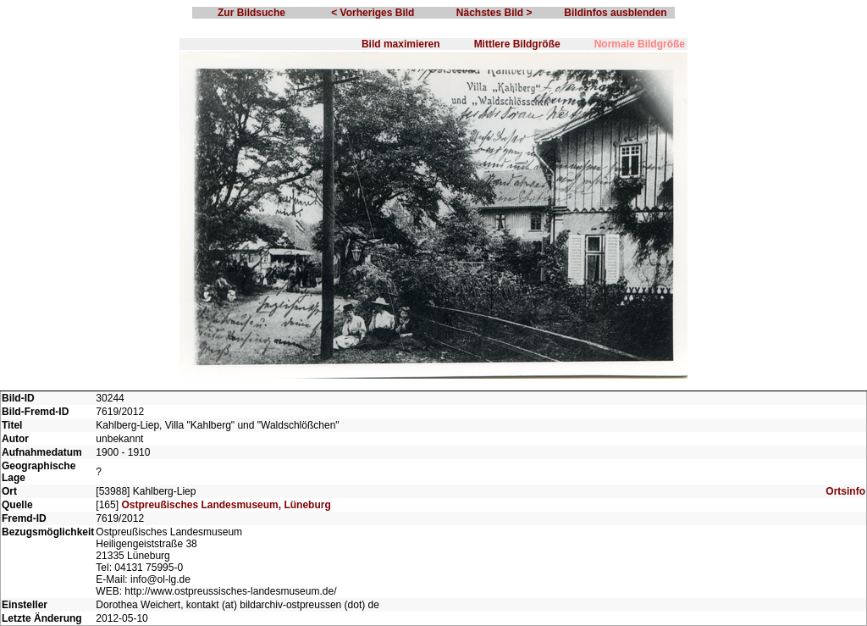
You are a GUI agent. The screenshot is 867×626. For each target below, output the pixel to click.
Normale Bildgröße (639, 44)
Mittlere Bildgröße (517, 44)
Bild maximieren (401, 44)
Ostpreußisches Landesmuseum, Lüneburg (225, 505)
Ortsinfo (845, 491)
